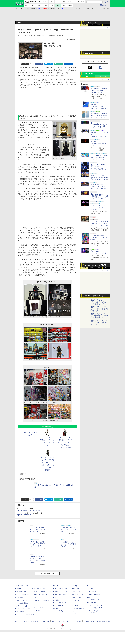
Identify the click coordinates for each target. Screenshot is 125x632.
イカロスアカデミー (77, 600)
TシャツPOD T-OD (60, 594)
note (60, 63)
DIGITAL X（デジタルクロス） (42, 600)
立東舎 (57, 597)
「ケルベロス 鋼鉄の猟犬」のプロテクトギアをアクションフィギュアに (37, 529)
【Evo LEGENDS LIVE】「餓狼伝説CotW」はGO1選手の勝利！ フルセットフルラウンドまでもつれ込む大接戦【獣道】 (99, 198)
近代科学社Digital (59, 611)
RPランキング (88, 76)
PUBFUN (89, 597)
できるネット (20, 611)
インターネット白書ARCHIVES (25, 614)
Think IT (19, 588)
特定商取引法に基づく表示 (103, 621)
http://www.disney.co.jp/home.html (28, 510)
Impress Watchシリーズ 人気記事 (95, 265)
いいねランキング (102, 76)
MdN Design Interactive (78, 608)
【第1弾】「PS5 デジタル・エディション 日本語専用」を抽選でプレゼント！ (99, 302)
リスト (31, 63)
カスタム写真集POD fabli (96, 608)
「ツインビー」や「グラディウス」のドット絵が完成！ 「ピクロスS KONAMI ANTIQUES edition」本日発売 (99, 159)
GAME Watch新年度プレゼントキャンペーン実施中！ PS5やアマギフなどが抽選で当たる (97, 296)
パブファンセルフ (94, 599)
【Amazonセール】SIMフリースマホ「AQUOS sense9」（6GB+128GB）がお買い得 (99, 115)
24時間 (91, 25)
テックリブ (73, 611)
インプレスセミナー (39, 597)
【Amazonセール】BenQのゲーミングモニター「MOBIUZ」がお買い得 (98, 90)
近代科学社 (56, 608)
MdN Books (75, 605)
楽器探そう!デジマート (61, 591)
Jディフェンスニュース (78, 591)
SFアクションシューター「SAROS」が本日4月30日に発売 (98, 143)
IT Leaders (20, 597)
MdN (71, 603)
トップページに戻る (47, 573)
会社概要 (79, 621)
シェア (40, 63)
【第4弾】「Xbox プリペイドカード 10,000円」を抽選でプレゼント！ (99, 323)
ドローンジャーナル (22, 600)
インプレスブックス (39, 608)
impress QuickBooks (94, 594)
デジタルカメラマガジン (23, 608)
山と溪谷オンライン (60, 602)
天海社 (91, 588)
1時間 (84, 25)
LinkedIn (70, 63)
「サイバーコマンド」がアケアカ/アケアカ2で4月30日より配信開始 (99, 207)
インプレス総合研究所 (23, 594)
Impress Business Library (40, 594)
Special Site (89, 53)
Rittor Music (56, 586)
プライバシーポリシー (69, 621)
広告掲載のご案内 (45, 621)
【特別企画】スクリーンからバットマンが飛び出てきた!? (68, 544)
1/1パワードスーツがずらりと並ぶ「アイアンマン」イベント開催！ (37, 544)
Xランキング (89, 73)
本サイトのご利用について (22, 621)
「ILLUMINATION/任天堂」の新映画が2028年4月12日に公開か (99, 237)
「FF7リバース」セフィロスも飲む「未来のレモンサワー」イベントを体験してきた (99, 223)
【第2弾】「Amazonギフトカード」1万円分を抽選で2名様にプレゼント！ (99, 309)
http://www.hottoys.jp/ (24, 515)
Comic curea (92, 591)
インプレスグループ (88, 621)
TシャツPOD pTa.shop (95, 605)
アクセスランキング (91, 22)
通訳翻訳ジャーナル (77, 594)
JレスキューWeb (76, 597)
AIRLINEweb (75, 588)
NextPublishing (38, 611)
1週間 (98, 25)
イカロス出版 (73, 586)
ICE (88, 586)
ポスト (26, 63)
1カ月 (106, 25)
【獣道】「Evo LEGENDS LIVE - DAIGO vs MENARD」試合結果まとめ (98, 167)
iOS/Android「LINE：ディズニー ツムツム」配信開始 (68, 529)
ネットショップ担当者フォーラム (42, 591)
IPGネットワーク (91, 602)
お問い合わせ (34, 621)
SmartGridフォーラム (39, 588)
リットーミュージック (61, 588)
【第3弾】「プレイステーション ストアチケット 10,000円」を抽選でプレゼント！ (99, 316)
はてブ (50, 63)
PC (58, 8)
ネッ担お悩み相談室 (22, 603)
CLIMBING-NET (59, 605)
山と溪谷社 (56, 600)
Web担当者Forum (21, 591)
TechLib (74, 614)
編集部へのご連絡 (56, 621)
